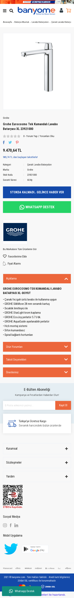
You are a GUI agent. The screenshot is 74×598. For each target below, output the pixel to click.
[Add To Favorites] (37, 256)
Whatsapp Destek (21, 591)
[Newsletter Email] (37, 405)
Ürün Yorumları (14, 346)
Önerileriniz (12, 372)
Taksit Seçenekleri (16, 359)
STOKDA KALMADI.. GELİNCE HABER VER (37, 192)
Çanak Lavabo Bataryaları (39, 164)
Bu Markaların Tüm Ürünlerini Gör (20, 249)
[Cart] (68, 10)
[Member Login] (61, 10)
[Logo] (36, 10)
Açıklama (11, 278)
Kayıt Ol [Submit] (63, 405)
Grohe (6, 117)
